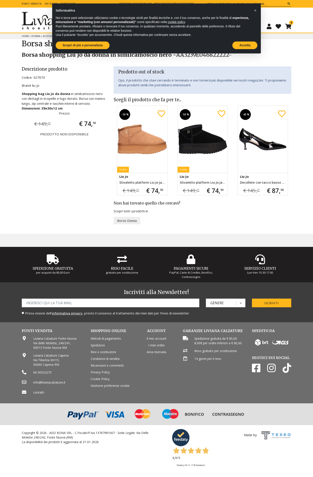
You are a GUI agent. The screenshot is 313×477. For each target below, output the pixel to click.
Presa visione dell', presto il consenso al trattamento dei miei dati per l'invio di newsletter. (107, 313)
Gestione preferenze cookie (110, 386)
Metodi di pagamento (106, 338)
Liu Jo (123, 176)
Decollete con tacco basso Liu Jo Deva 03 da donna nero (264, 182)
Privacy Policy (100, 372)
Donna (36, 36)
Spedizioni (98, 345)
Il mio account (156, 338)
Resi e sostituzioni (103, 352)
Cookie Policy (100, 379)
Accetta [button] (244, 45)
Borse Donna (127, 220)
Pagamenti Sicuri (191, 268)
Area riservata (156, 352)
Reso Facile (122, 268)
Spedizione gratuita (53, 268)
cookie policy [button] (176, 22)
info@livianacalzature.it (49, 382)
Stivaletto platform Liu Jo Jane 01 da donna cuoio (143, 182)
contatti (38, 392)
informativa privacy (67, 313)
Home (25, 36)
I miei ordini (156, 345)
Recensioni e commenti (107, 365)
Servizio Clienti (260, 268)
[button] (255, 10)
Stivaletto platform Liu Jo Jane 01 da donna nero (204, 182)
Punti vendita (32, 3)
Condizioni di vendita (105, 359)
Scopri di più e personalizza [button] (83, 45)
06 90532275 (42, 372)
